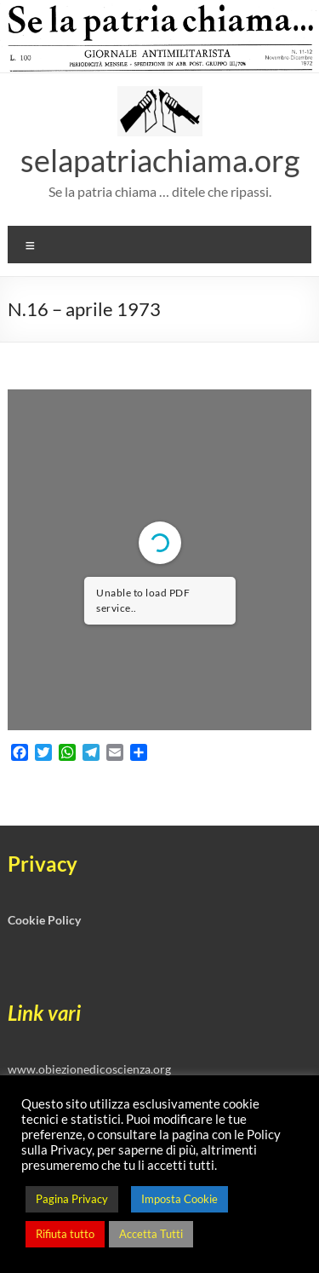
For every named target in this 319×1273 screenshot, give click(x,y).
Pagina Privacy (72, 1199)
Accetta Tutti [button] (151, 1234)
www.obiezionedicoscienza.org (89, 1069)
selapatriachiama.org (159, 160)
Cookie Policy (44, 920)
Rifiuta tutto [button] (65, 1234)
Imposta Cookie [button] (179, 1199)
